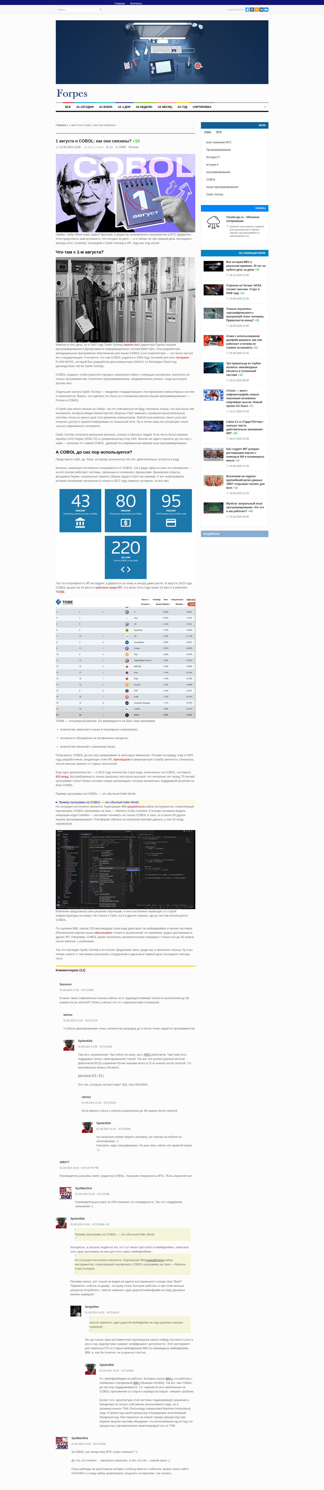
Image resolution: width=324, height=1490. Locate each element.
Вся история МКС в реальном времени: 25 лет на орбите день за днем (246, 265)
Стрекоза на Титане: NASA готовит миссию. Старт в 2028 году (243, 289)
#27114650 (87, 990)
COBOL (211, 179)
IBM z (169, 1378)
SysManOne (83, 1188)
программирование (218, 172)
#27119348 (124, 1128)
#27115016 (113, 1312)
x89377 (64, 1162)
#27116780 (106, 1046)
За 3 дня (124, 107)
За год (182, 107)
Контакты (136, 3)
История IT (213, 157)
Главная (120, 3)
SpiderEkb (85, 1041)
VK (261, 9)
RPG (147, 1054)
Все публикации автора (252, 253)
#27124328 (99, 1443)
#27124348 (103, 1194)
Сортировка (202, 107)
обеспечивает (103, 932)
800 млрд (62, 776)
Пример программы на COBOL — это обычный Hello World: (99, 802)
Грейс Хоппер (214, 194)
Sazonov (66, 984)
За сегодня (85, 107)
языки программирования (222, 187)
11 (111, 147)
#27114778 (87, 1167)
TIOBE (60, 591)
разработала (136, 806)
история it (212, 164)
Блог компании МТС (219, 142)
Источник (133, 147)
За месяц (165, 107)
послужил (182, 357)
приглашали (122, 759)
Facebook (252, 9)
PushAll (266, 9)
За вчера (105, 107)
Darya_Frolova (95, 147)
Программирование (218, 149)
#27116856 (127, 1370)
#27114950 (98, 1224)
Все (68, 107)
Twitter (247, 9)
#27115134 (91, 1020)
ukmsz (67, 1014)
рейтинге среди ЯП (109, 587)
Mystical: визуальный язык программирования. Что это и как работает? (245, 507)
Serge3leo (92, 1306)
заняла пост (132, 344)
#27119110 (110, 1102)
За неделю (144, 107)
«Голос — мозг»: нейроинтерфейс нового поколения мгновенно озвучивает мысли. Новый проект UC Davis (244, 398)
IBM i (136, 1383)
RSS (257, 9)
